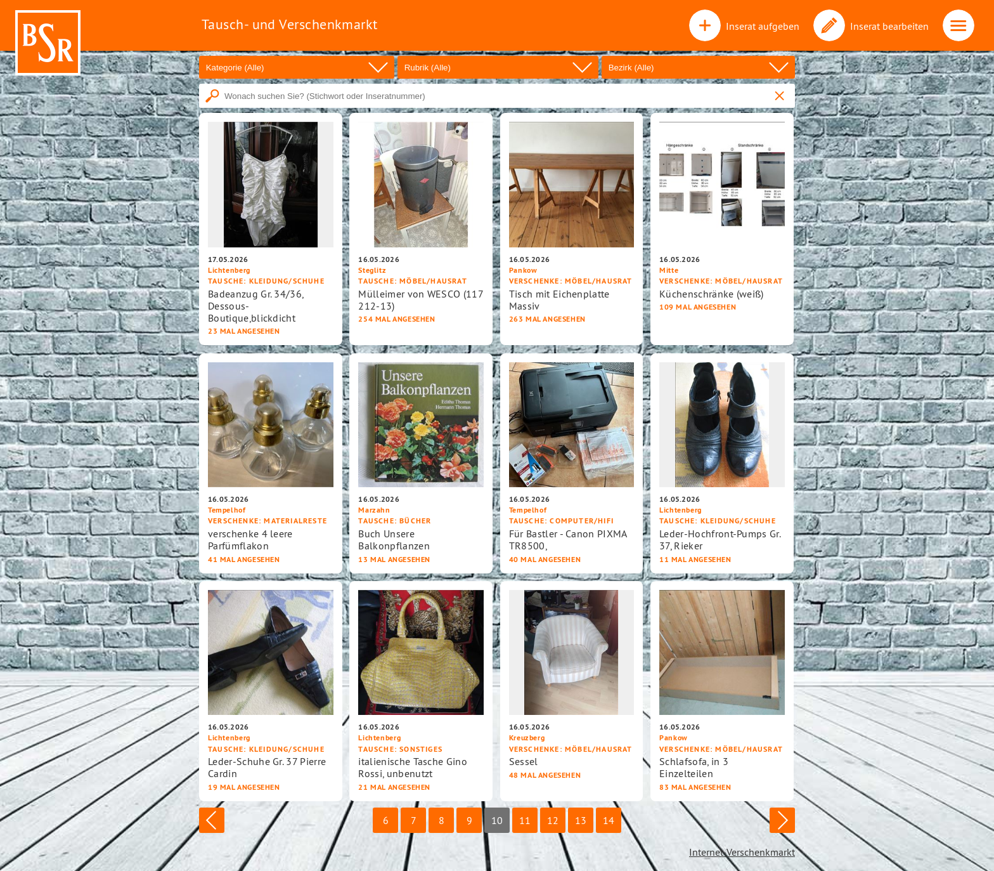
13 (580, 820)
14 (608, 820)
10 (497, 820)
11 (525, 820)
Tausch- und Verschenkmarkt (290, 24)
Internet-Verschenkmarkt (742, 852)
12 (552, 820)
